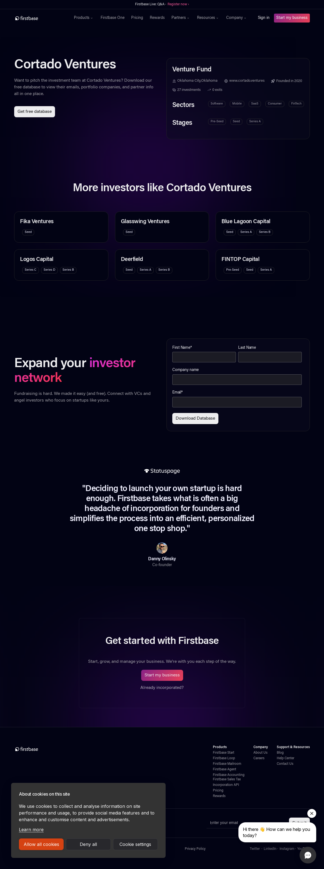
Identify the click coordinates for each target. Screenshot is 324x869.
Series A (255, 121)
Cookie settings (135, 844)
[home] (38, 18)
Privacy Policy (195, 849)
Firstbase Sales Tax (227, 779)
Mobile (237, 103)
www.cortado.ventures (247, 81)
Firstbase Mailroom (227, 764)
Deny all (88, 844)
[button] (84, 18)
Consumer (275, 103)
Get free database (35, 111)
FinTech (296, 103)
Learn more (31, 829)
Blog (280, 753)
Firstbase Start (223, 753)
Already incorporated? (162, 688)
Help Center (285, 758)
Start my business (292, 18)
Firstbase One (112, 18)
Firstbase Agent (224, 769)
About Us (260, 753)
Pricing (137, 18)
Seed (236, 121)
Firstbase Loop (224, 758)
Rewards (157, 18)
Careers (259, 758)
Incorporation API (226, 785)
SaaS (254, 103)
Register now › (178, 4)
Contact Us (285, 764)
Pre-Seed (217, 121)
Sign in (264, 18)
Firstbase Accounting (229, 775)
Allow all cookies (41, 844)
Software (217, 103)
